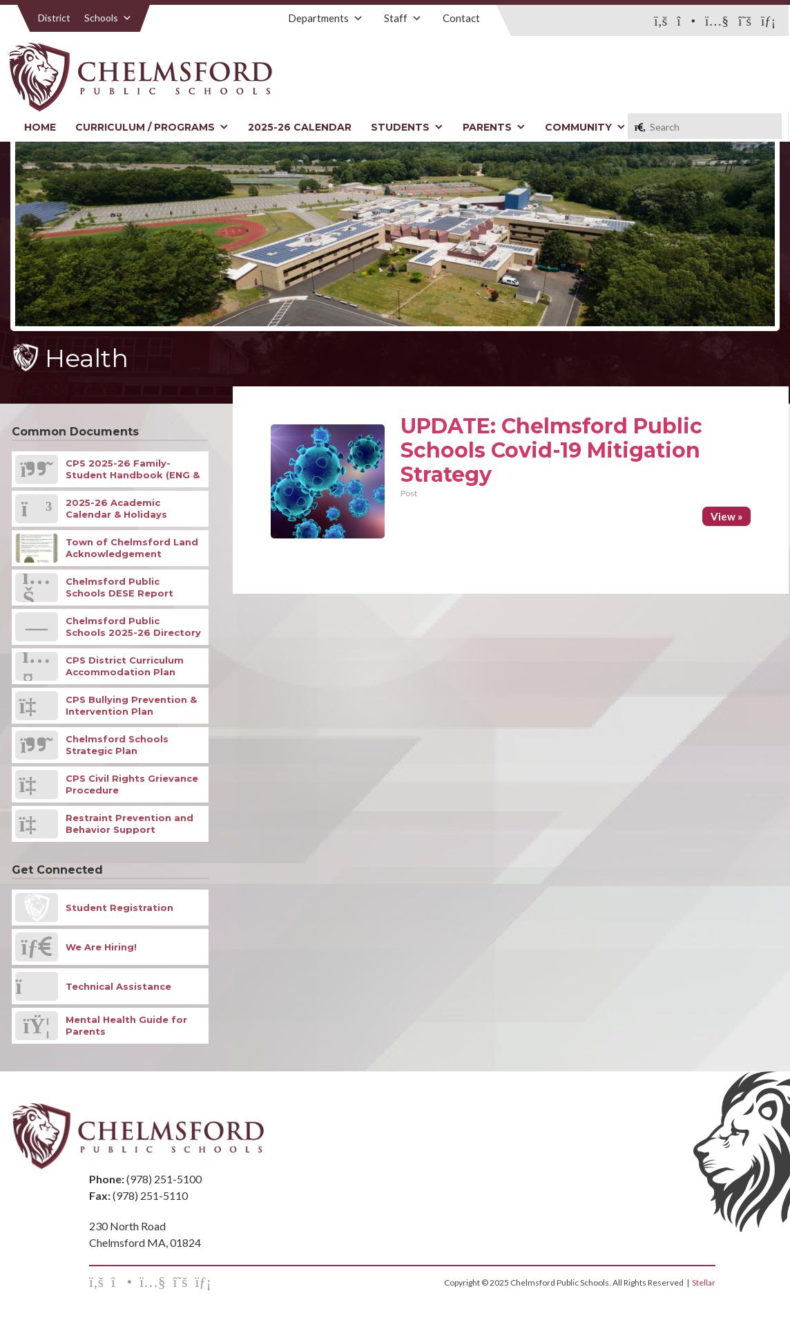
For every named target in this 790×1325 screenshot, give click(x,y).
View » (726, 516)
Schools (108, 18)
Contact (461, 18)
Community (585, 127)
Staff (403, 18)
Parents (494, 127)
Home (40, 127)
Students (407, 127)
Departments (325, 18)
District (54, 18)
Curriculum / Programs (152, 127)
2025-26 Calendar (299, 127)
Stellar (703, 1282)
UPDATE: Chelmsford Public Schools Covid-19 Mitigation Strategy (551, 450)
